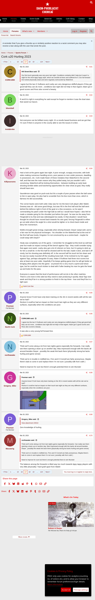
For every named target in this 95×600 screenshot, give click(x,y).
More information (55, 584)
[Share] (86, 66)
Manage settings (81, 590)
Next (47, 62)
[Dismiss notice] (91, 41)
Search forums (15, 35)
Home (5, 20)
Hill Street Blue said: (29, 72)
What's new (27, 31)
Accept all (66, 590)
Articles (59, 20)
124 (41, 62)
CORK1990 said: (28, 318)
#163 (90, 116)
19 (33, 62)
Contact (81, 20)
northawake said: (28, 440)
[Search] (91, 31)
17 (25, 62)
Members (41, 31)
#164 (90, 168)
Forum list (4, 35)
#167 (90, 342)
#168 (90, 372)
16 (22, 62)
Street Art (48, 20)
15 (18, 62)
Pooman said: (27, 377)
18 (29, 62)
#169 (90, 414)
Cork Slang (70, 20)
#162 (90, 95)
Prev (6, 62)
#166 (90, 314)
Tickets (23, 20)
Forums (13, 20)
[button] (34, 31)
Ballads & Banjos (55, 528)
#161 (90, 67)
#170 (90, 435)
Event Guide (34, 20)
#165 (90, 293)
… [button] (14, 62)
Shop (90, 20)
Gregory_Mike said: (29, 419)
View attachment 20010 (30, 423)
